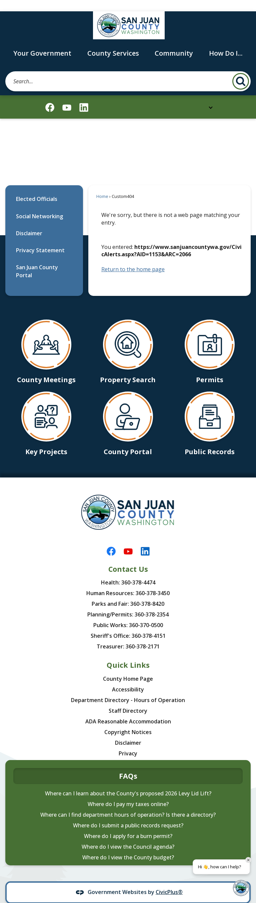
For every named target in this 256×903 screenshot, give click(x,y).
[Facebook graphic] (49, 96)
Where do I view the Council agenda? (128, 835)
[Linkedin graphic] (83, 96)
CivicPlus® (169, 880)
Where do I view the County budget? (128, 846)
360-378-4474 (138, 571)
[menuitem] (44, 187)
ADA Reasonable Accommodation (128, 710)
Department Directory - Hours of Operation (128, 688)
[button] (240, 70)
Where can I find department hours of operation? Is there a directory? (128, 803)
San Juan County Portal (37, 260)
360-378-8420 (147, 592)
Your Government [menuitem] (42, 41)
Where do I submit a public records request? (128, 814)
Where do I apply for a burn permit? (128, 824)
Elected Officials (36, 187)
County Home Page (128, 667)
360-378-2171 (143, 635)
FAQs (128, 764)
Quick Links (128, 653)
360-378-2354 (152, 603)
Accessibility (128, 678)
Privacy (128, 742)
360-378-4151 (149, 624)
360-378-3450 (153, 581)
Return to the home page (133, 258)
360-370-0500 (146, 613)
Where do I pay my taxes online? (128, 792)
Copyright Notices (128, 720)
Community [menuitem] (174, 41)
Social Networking (39, 205)
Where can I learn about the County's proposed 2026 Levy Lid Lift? (128, 782)
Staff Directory (128, 699)
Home (102, 185)
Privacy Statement (40, 239)
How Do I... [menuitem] (226, 41)
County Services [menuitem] (113, 41)
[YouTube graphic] (66, 96)
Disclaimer (29, 222)
